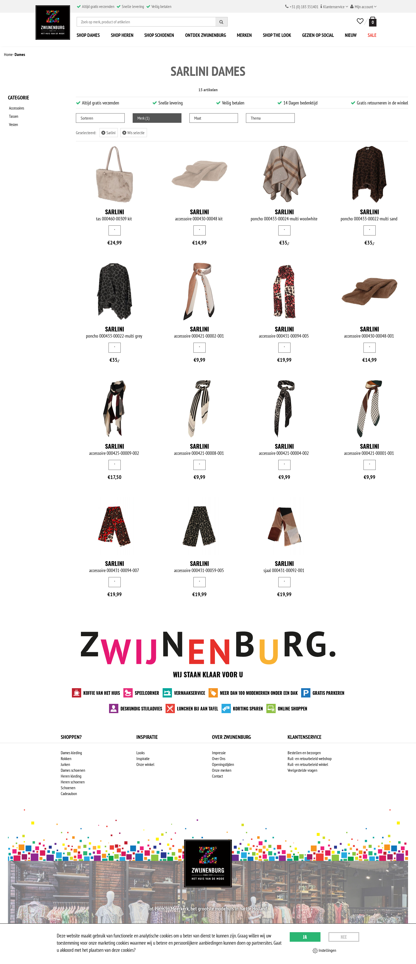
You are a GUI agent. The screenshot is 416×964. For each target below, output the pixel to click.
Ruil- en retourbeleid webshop (310, 758)
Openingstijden (223, 764)
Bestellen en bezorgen (304, 752)
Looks (140, 752)
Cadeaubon (69, 793)
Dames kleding (71, 752)
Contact (217, 776)
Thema (256, 118)
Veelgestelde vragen (302, 770)
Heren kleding (71, 776)
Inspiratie (143, 758)
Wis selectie (133, 132)
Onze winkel (145, 764)
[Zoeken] (221, 22)
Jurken (65, 764)
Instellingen (324, 950)
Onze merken (221, 770)
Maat (197, 118)
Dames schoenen (73, 770)
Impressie (219, 752)
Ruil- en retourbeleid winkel (308, 764)
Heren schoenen (73, 781)
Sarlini (108, 132)
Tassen (13, 114)
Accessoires (16, 107)
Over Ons (218, 758)
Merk (143, 118)
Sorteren (87, 118)
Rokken (66, 758)
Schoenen (68, 787)
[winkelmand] (371, 22)
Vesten (13, 121)
